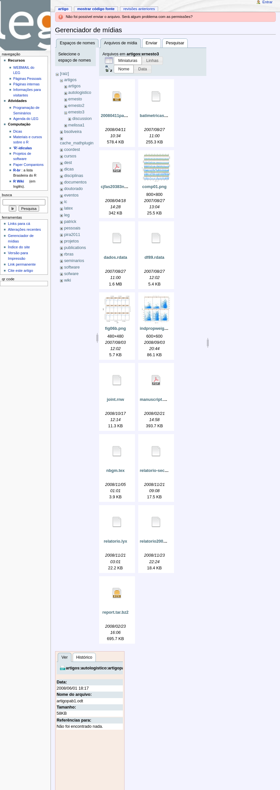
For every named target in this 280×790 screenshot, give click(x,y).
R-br (17, 170)
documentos (75, 182)
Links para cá (19, 224)
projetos (71, 241)
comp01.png (154, 186)
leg (67, 215)
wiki (67, 280)
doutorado (73, 188)
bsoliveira (73, 131)
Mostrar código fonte (96, 9)
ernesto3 (76, 112)
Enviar (151, 43)
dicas (69, 169)
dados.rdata (115, 257)
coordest (72, 149)
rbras (69, 254)
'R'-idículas (22, 148)
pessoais (72, 228)
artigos (70, 80)
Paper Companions (28, 165)
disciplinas (73, 175)
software (72, 267)
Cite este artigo (20, 270)
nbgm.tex (115, 470)
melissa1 (76, 125)
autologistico (79, 92)
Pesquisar (175, 43)
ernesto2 (76, 105)
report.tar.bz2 (115, 612)
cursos (70, 156)
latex (68, 208)
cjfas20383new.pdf (119, 186)
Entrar (267, 2)
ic (65, 201)
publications (75, 247)
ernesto (75, 99)
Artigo (63, 9)
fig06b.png (115, 328)
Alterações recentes (24, 229)
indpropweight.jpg (158, 328)
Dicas (17, 131)
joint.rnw (115, 399)
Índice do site (19, 247)
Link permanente (22, 264)
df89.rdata (154, 257)
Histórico (84, 657)
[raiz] (64, 73)
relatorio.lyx (115, 541)
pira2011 (72, 234)
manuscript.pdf (155, 399)
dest (68, 162)
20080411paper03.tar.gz (124, 115)
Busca (7, 195)
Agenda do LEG (25, 119)
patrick (70, 221)
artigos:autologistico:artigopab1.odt (101, 668)
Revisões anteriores (139, 9)
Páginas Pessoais (27, 78)
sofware (71, 273)
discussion (82, 118)
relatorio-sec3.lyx (157, 470)
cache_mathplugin (77, 143)
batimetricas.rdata (157, 115)
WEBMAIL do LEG (24, 70)
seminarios (74, 260)
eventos (71, 195)
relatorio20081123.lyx (161, 541)
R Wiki (18, 181)
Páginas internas (26, 84)
